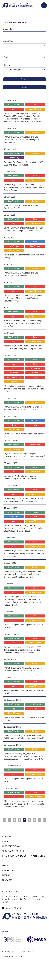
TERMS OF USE (8, 952)
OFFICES (6, 860)
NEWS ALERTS (8, 870)
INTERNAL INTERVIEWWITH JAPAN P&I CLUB (23, 855)
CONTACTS (7, 880)
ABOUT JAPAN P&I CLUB (13, 851)
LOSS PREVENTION (11, 846)
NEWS (5, 841)
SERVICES (6, 836)
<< (4, 820)
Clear (24, 87)
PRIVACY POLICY (26, 952)
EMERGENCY (8, 875)
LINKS (5, 865)
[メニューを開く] (44, 5)
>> (44, 820)
